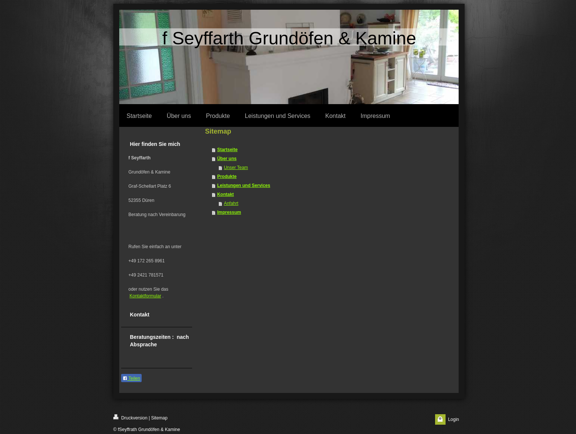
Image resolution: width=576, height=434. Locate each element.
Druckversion (130, 417)
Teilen (131, 378)
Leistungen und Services (243, 185)
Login (453, 419)
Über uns (227, 158)
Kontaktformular (145, 296)
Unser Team (236, 167)
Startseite (227, 149)
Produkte (227, 176)
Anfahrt (231, 203)
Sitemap (159, 418)
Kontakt (225, 194)
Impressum (229, 212)
